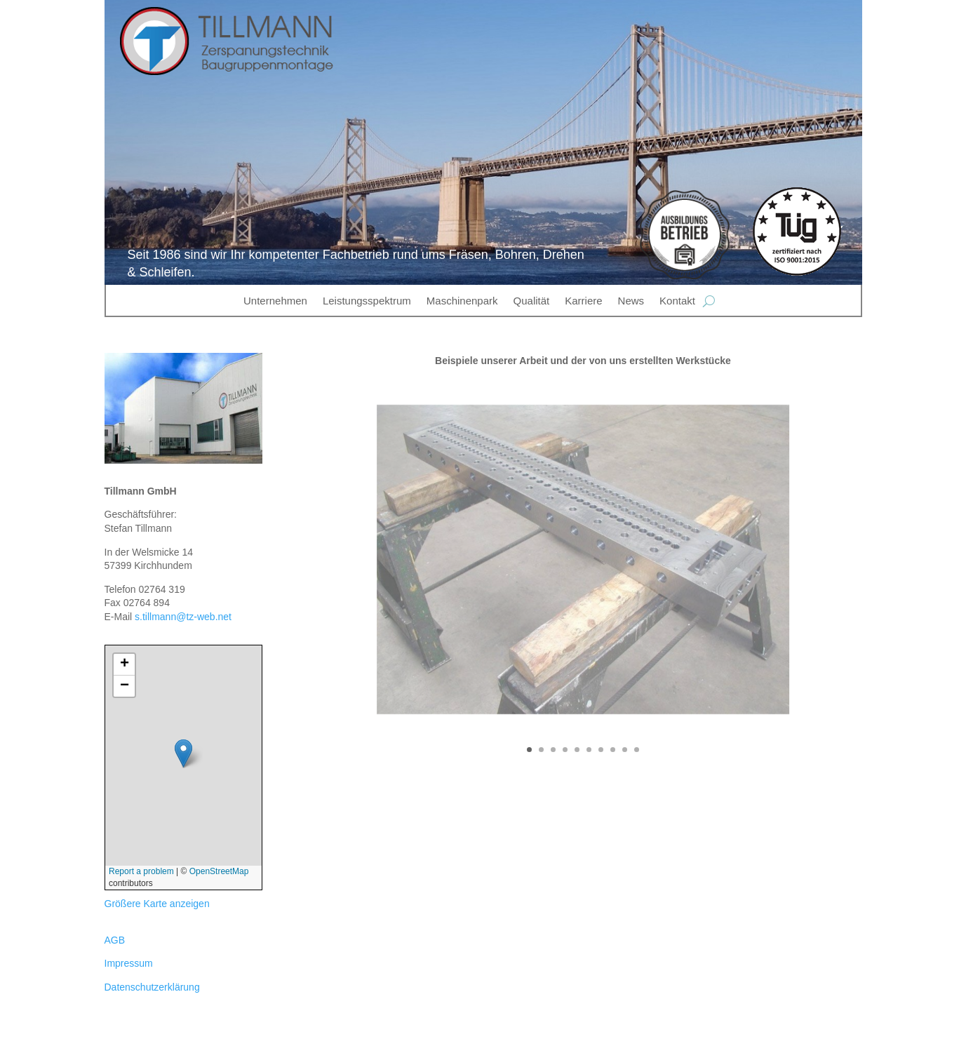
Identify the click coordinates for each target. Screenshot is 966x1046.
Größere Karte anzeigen (157, 903)
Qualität (532, 301)
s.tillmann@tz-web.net (183, 616)
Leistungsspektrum (367, 301)
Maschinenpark (462, 301)
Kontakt (677, 301)
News (631, 301)
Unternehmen (275, 301)
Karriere (583, 301)
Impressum (129, 963)
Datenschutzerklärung (152, 987)
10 (636, 749)
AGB (115, 940)
